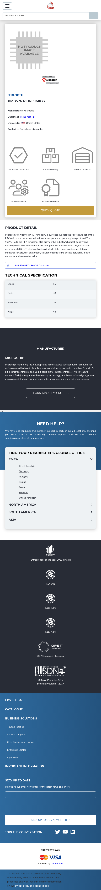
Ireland (22, 481)
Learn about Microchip (50, 393)
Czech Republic (27, 465)
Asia (12, 520)
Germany (24, 471)
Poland (22, 487)
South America (22, 512)
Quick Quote (50, 210)
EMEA (13, 459)
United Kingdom (27, 497)
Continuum (57, 864)
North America (22, 505)
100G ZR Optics (15, 727)
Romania (23, 492)
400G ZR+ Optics (16, 734)
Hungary (23, 476)
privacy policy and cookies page (31, 886)
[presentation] (31, 806)
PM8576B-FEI (27, 116)
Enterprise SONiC (16, 750)
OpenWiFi (12, 758)
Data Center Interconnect (20, 742)
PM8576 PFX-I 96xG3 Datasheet (31, 265)
